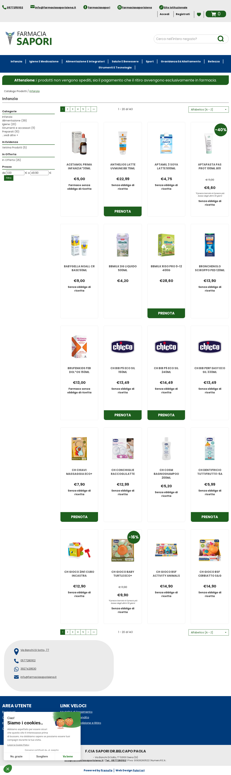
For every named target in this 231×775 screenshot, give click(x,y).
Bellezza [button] (214, 61)
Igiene (9, 124)
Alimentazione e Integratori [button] (85, 61)
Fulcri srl (139, 770)
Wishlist (199, 14)
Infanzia (7, 117)
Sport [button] (150, 61)
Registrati (183, 14)
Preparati (10, 131)
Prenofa (106, 770)
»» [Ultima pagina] (94, 109)
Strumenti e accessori (18, 128)
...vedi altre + (10, 135)
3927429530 (28, 669)
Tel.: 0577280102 (115, 760)
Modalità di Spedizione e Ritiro (80, 723)
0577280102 (15, 7)
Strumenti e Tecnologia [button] (115, 67)
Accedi (164, 14)
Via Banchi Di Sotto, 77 (35, 650)
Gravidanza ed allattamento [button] (181, 61)
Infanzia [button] (16, 61)
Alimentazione (14, 120)
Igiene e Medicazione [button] (44, 61)
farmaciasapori (99, 7)
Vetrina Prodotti (14, 147)
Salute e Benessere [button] (125, 61)
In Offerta (11, 160)
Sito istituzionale (175, 7)
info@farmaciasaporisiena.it (55, 7)
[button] (209, 109)
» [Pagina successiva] (88, 109)
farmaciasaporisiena (137, 7)
